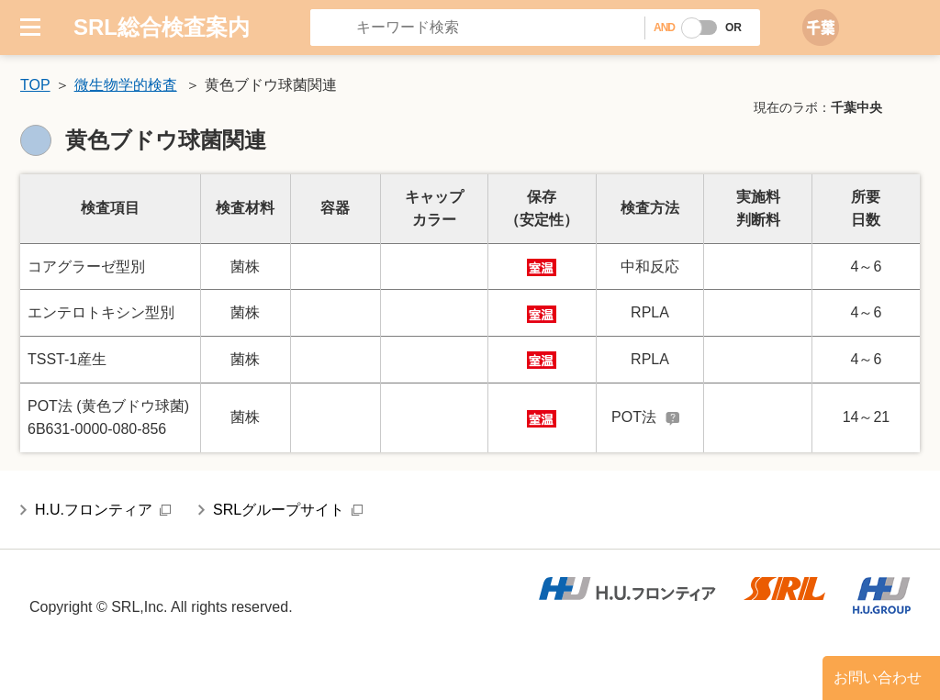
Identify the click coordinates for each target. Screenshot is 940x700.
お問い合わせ (878, 677)
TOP (35, 85)
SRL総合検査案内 (161, 27)
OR (733, 27)
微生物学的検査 (125, 85)
